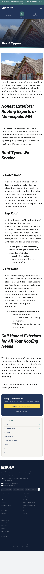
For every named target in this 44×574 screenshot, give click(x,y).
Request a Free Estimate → (22, 406)
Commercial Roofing (10, 440)
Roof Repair (7, 432)
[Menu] (40, 8)
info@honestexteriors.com (10, 483)
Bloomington (5, 531)
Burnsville (4, 523)
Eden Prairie (5, 520)
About (3, 499)
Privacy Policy (16, 546)
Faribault (4, 534)
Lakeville (4, 525)
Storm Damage (8, 436)
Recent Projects (6, 510)
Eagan (3, 528)
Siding (6, 444)
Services (3, 502)
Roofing (6, 424)
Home (3, 497)
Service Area (5, 508)
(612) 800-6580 (22, 411)
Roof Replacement (10, 428)
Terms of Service (26, 546)
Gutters (6, 453)
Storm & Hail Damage (29, 502)
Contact (3, 513)
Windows (7, 448)
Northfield (4, 536)
